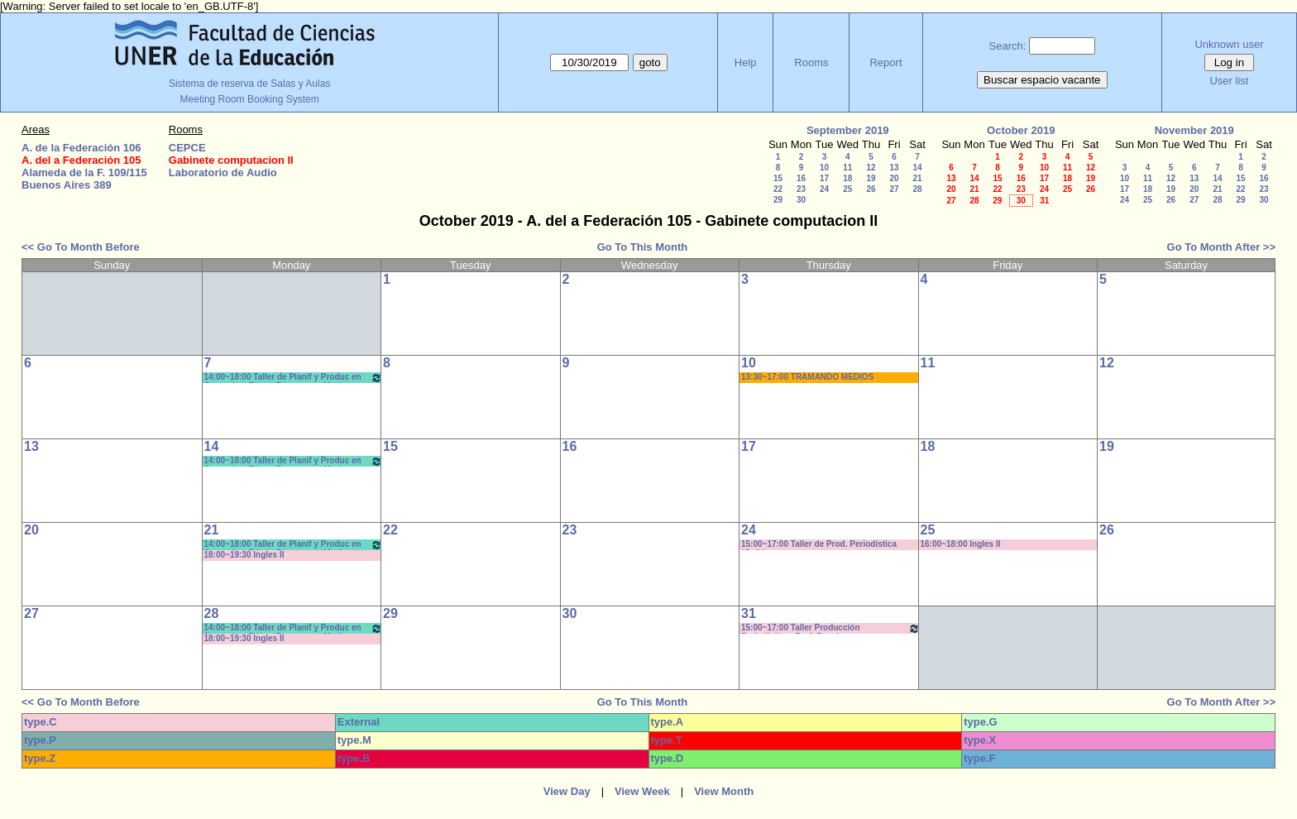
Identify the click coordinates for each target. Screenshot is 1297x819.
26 (870, 189)
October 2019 (1021, 130)
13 (893, 167)
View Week (642, 791)
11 (847, 167)
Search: (1008, 46)
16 (801, 178)
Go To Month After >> (1221, 247)
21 (916, 178)
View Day (567, 791)
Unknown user (1228, 44)
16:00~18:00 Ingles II (961, 543)
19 (870, 178)
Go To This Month (642, 247)
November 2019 (1194, 130)
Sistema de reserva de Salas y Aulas (249, 83)
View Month (724, 791)
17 (824, 178)
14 (916, 167)
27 (893, 189)
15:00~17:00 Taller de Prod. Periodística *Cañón (819, 544)
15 (778, 178)
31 (1044, 200)
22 (778, 189)
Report (885, 62)
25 (847, 189)
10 (824, 167)
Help (746, 62)
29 (778, 199)
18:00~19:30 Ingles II (244, 554)
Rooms (811, 62)
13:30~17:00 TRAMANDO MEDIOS (807, 376)
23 (801, 189)
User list (1228, 80)
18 (847, 178)
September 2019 (847, 130)
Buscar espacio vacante (1042, 80)
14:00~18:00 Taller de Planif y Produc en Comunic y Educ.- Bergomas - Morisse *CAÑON (293, 377)
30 (801, 199)
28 (916, 189)
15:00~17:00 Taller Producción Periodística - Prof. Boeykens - (830, 628)
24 (824, 189)
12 (870, 167)
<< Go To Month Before (81, 247)
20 (893, 178)
